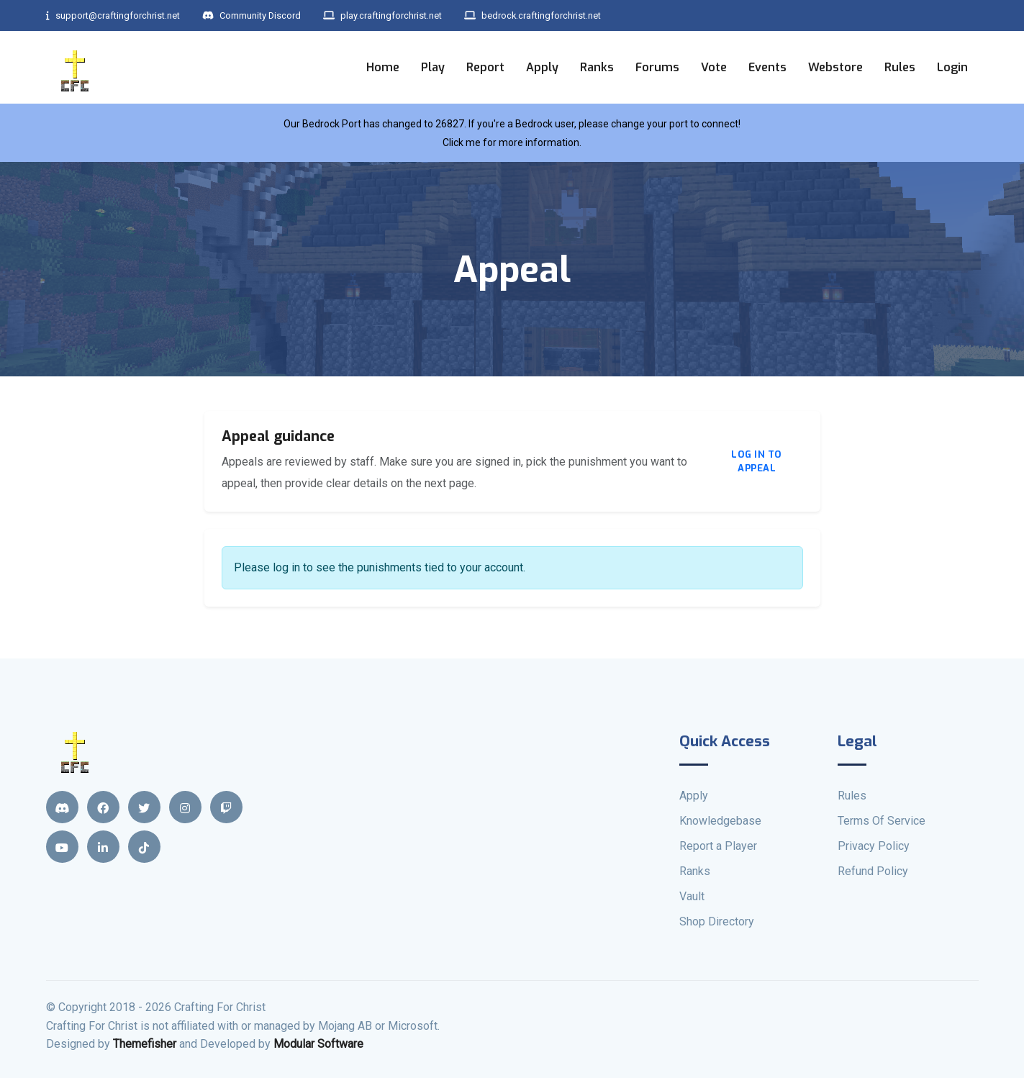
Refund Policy (873, 871)
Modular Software (318, 1044)
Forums (657, 66)
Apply (542, 66)
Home (382, 66)
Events (767, 66)
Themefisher (144, 1044)
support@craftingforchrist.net (119, 15)
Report (485, 66)
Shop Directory (716, 921)
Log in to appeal (756, 461)
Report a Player (718, 846)
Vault (691, 896)
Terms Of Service (881, 821)
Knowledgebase (720, 821)
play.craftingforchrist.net (410, 15)
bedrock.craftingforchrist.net (573, 15)
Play (433, 66)
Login (952, 66)
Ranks (597, 66)
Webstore (835, 66)
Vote (714, 66)
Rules (899, 66)
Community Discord (268, 15)
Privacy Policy (874, 846)
